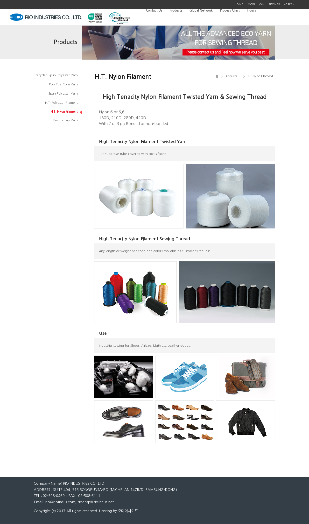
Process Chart (230, 10)
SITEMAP (274, 4)
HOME (239, 4)
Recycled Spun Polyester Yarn (56, 75)
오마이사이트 (128, 511)
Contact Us (154, 10)
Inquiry (251, 10)
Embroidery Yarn (65, 120)
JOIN (262, 4)
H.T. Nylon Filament (64, 111)
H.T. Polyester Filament (61, 102)
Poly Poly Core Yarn (63, 84)
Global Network (201, 10)
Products (175, 10)
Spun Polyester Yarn (63, 93)
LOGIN (251, 4)
